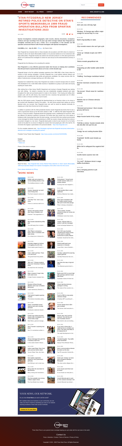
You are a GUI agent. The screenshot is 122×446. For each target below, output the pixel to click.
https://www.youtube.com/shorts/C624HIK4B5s (54, 134)
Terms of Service (64, 437)
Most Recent (29, 12)
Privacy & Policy (74, 437)
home (20, 12)
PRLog (39, 48)
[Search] (89, 4)
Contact (50, 12)
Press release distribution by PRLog (28, 169)
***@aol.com (21, 142)
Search (101, 5)
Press (45, 437)
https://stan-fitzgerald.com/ (60, 124)
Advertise (50, 437)
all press (40, 12)
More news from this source (61, 165)
